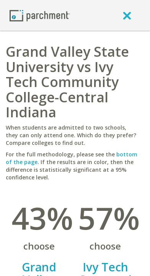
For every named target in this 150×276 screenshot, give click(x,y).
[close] (127, 15)
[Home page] (40, 15)
